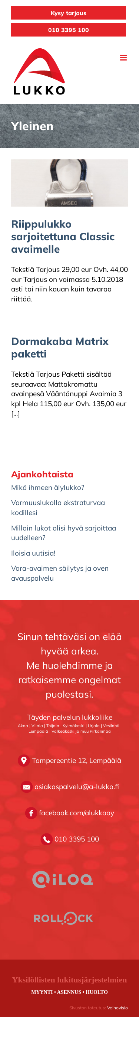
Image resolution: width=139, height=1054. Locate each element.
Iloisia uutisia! (33, 553)
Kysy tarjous (68, 13)
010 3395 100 (68, 30)
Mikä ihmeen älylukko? (48, 487)
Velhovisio (117, 1007)
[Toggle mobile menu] (124, 58)
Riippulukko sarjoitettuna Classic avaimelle (63, 236)
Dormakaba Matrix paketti (60, 347)
